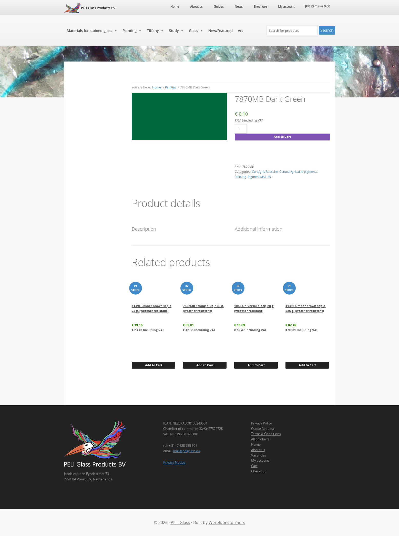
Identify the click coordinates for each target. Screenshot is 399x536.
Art (240, 30)
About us (258, 450)
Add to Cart (282, 137)
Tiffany (155, 31)
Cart (254, 465)
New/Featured (220, 30)
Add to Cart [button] (153, 365)
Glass (196, 31)
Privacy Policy (261, 423)
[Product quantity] (241, 129)
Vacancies (258, 455)
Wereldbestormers (227, 522)
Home (256, 444)
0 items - (317, 6)
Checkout (258, 471)
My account (260, 460)
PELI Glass (180, 522)
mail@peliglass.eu (186, 451)
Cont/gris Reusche (265, 171)
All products (260, 439)
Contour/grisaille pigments (298, 171)
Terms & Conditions (266, 433)
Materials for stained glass (92, 31)
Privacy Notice (174, 462)
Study (176, 31)
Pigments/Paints (259, 177)
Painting (132, 31)
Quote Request (262, 428)
